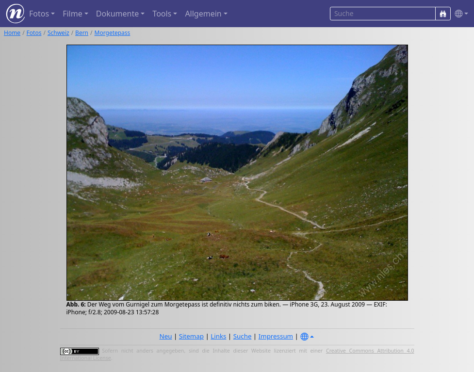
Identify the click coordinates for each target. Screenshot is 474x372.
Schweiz (58, 33)
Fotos (34, 33)
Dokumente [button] (117, 13)
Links (218, 336)
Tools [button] (161, 13)
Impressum (276, 336)
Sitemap (191, 336)
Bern (81, 33)
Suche (242, 336)
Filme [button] (72, 13)
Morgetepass (113, 33)
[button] (459, 14)
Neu (166, 336)
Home (12, 33)
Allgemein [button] (203, 13)
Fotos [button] (39, 13)
